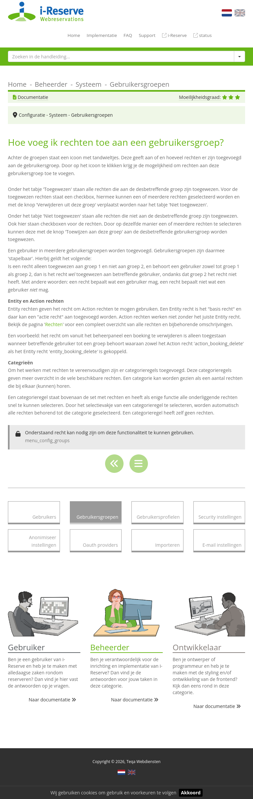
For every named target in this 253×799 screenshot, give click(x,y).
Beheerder (51, 84)
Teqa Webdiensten (143, 761)
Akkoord (191, 792)
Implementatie (102, 35)
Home (74, 35)
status (202, 35)
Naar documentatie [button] (52, 699)
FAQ (128, 35)
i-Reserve (174, 35)
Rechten (54, 324)
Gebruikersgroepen (139, 84)
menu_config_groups (47, 440)
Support (147, 35)
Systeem (88, 84)
